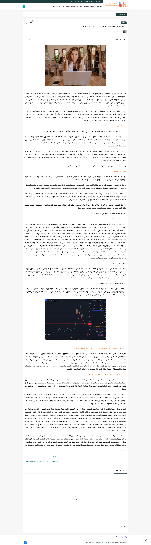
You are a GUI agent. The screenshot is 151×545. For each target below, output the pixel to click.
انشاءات (86, 6)
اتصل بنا (98, 1)
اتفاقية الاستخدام (88, 1)
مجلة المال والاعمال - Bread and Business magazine (98, 542)
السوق (68, 6)
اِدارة (63, 6)
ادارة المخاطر (74, 6)
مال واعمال (99, 6)
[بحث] (24, 6)
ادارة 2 (58, 6)
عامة (81, 6)
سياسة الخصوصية (76, 1)
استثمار (92, 6)
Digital (53, 6)
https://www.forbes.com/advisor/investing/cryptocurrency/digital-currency (43, 456)
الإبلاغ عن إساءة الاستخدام (119, 537)
